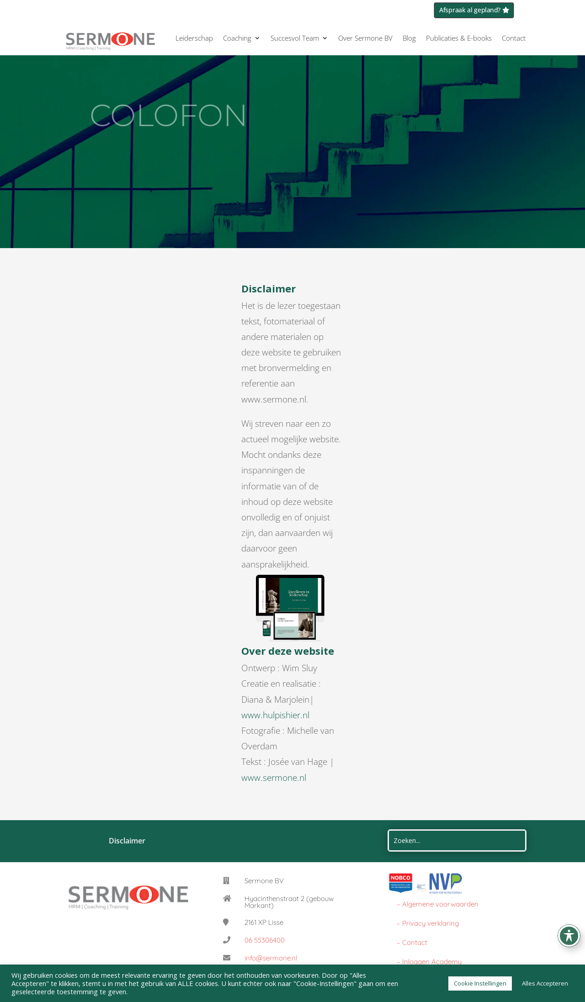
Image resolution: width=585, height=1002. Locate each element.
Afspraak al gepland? (470, 10)
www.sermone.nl (273, 778)
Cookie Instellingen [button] (480, 983)
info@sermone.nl (271, 958)
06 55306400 (265, 940)
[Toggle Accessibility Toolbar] (569, 936)
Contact (514, 37)
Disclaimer (128, 841)
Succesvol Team (295, 37)
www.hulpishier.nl (275, 715)
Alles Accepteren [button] (545, 983)
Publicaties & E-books (459, 37)
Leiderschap (194, 37)
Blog (409, 37)
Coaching (237, 37)
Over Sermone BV (365, 37)
